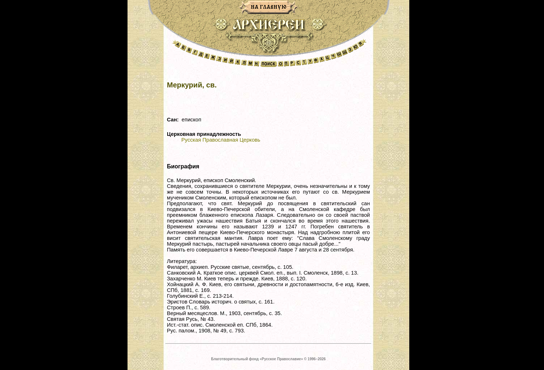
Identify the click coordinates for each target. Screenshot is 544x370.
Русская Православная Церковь (220, 140)
